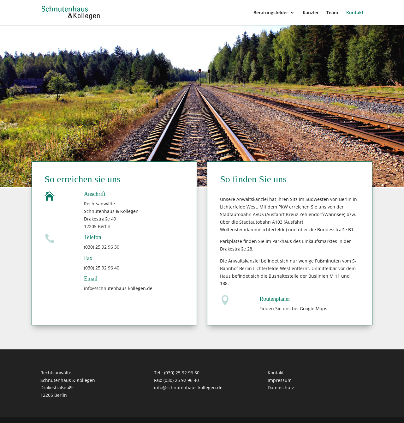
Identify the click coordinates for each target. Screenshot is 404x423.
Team (332, 12)
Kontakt (355, 12)
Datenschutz (281, 387)
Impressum (280, 380)
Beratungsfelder (270, 12)
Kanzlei (310, 12)
